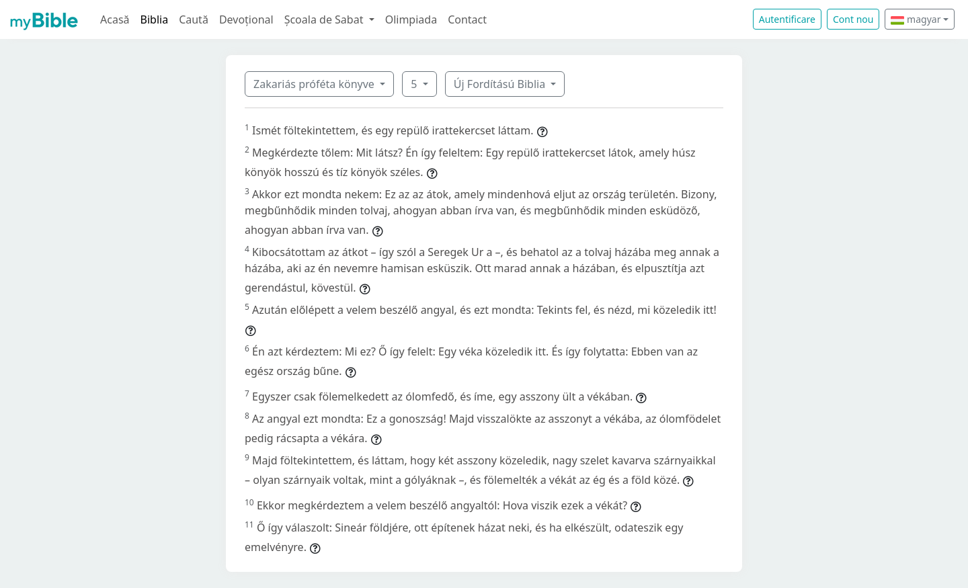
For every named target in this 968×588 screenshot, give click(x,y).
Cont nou (853, 19)
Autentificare (787, 19)
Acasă (115, 19)
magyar (915, 19)
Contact (467, 19)
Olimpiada (411, 19)
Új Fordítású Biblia (501, 84)
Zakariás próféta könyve (315, 84)
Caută (193, 19)
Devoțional (246, 19)
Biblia (154, 19)
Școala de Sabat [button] (325, 19)
